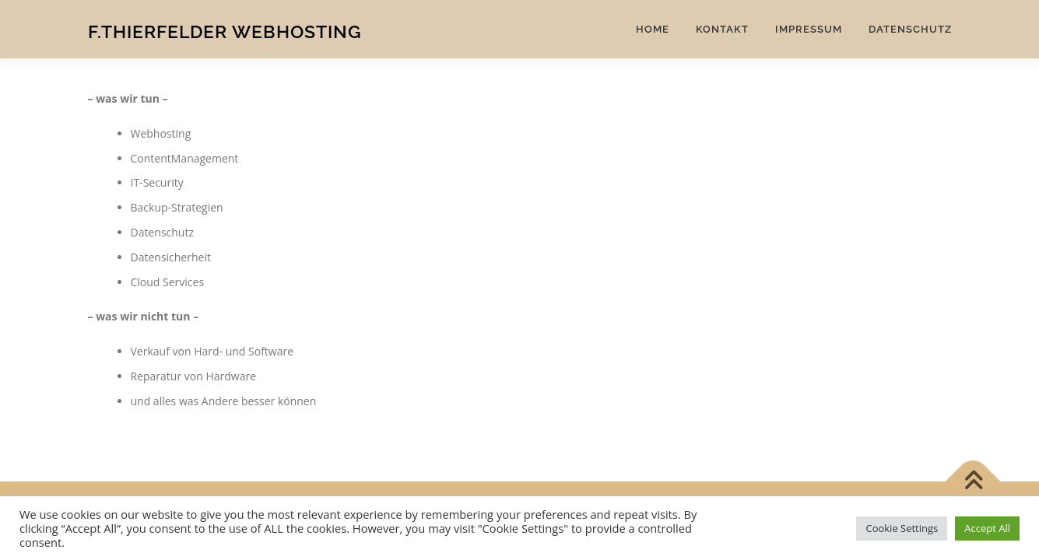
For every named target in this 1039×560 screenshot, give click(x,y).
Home (652, 29)
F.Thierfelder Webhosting (225, 31)
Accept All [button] (987, 528)
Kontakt (722, 29)
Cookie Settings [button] (901, 528)
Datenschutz (910, 29)
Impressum (808, 29)
